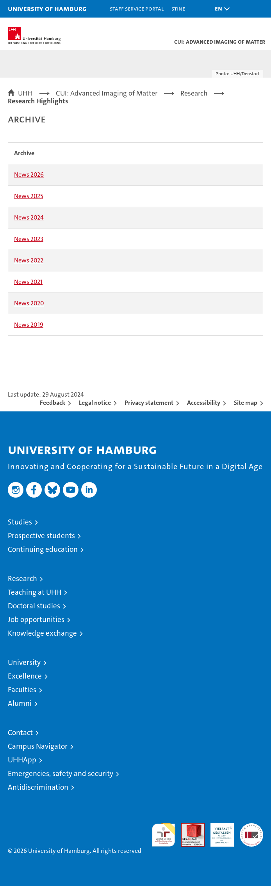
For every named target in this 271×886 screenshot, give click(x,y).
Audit (188, 827)
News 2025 (28, 196)
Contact (20, 732)
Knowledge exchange (42, 633)
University (24, 662)
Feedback (52, 403)
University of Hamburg (47, 8)
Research (22, 578)
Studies (20, 522)
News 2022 (28, 260)
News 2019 (28, 325)
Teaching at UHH (34, 592)
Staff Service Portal (137, 8)
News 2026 (29, 174)
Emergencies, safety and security (60, 773)
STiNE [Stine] (178, 8)
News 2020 (29, 303)
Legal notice (95, 403)
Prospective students (41, 535)
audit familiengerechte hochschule (163, 835)
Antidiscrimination (38, 787)
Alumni (20, 703)
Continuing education (43, 549)
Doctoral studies (34, 606)
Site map (245, 403)
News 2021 (28, 282)
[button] (220, 9)
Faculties (22, 690)
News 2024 (29, 217)
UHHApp (22, 760)
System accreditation (251, 831)
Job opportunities (36, 619)
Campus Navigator (38, 746)
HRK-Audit (217, 831)
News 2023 (28, 239)
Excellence (25, 676)
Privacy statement (149, 403)
